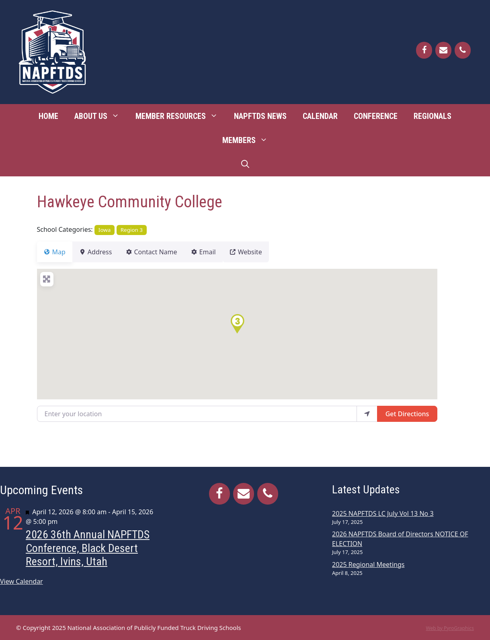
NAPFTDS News (260, 116)
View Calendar (21, 581)
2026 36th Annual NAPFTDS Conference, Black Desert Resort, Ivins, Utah (88, 548)
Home (48, 116)
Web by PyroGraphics (450, 628)
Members (249, 140)
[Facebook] (424, 50)
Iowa (104, 229)
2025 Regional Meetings (368, 564)
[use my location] (367, 414)
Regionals (432, 116)
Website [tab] (265, 251)
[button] (237, 324)
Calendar (320, 116)
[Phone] (463, 50)
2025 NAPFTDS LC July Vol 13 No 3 (383, 513)
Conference (376, 116)
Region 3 (132, 229)
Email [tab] (217, 251)
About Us (100, 116)
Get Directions (407, 413)
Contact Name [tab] (161, 251)
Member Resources (180, 116)
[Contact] (443, 50)
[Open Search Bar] (245, 164)
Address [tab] (100, 251)
